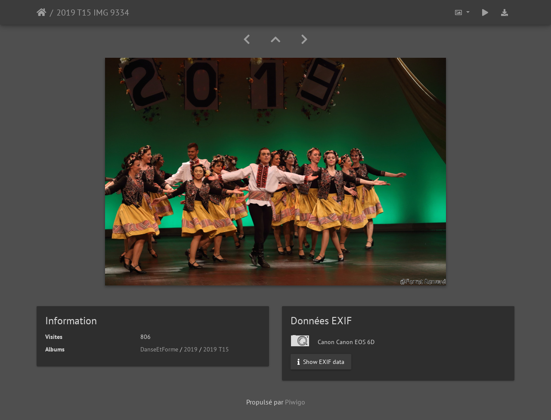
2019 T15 (216, 349)
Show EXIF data (320, 362)
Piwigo (295, 402)
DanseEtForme (159, 349)
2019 (191, 349)
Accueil (41, 12)
